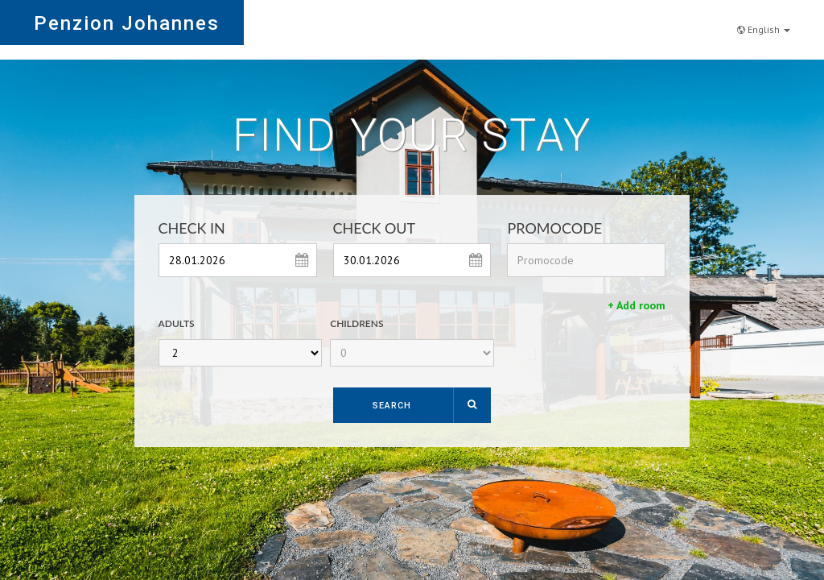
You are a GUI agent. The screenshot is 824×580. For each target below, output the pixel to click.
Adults (177, 323)
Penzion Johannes (127, 23)
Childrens (356, 323)
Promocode (554, 228)
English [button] (763, 21)
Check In (192, 228)
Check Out (374, 228)
